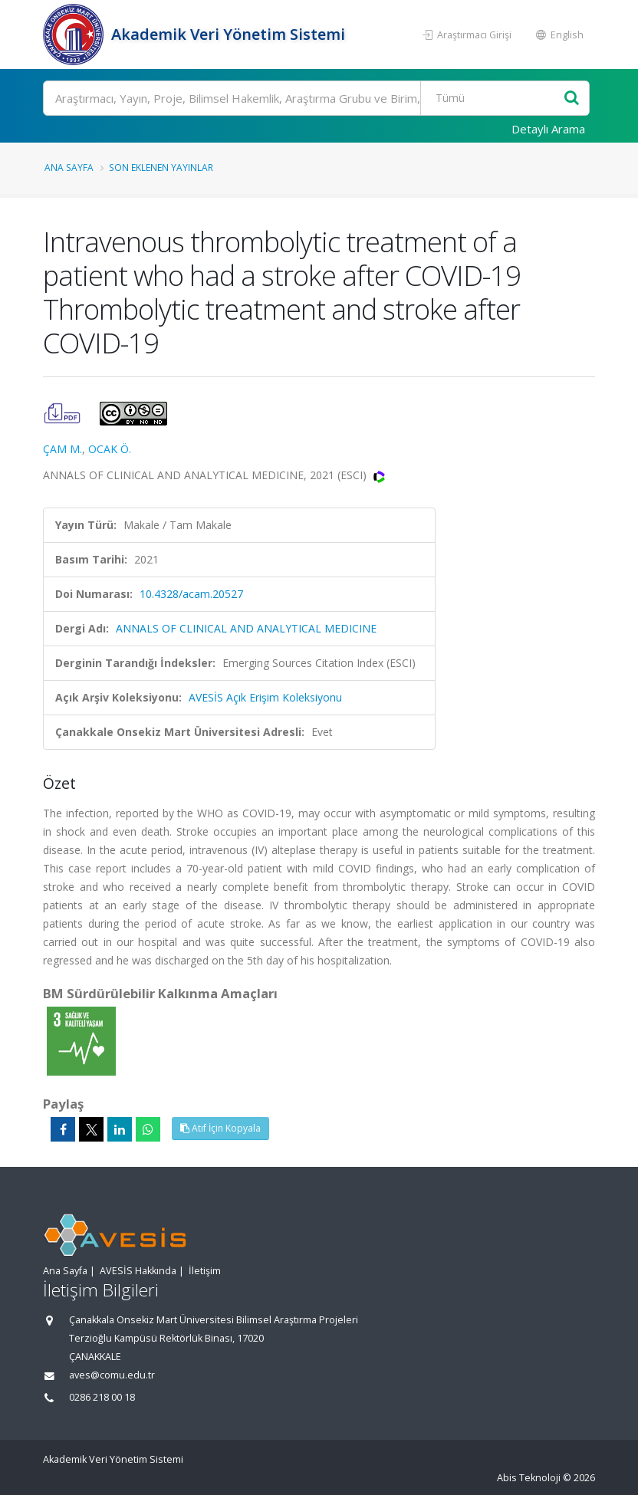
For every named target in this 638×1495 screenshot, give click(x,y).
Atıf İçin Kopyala (220, 1128)
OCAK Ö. (109, 449)
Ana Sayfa (69, 167)
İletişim (205, 1270)
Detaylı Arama (548, 128)
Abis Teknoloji (529, 1477)
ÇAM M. (62, 449)
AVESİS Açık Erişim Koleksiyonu (265, 697)
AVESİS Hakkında (138, 1270)
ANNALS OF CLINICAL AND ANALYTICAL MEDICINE (246, 628)
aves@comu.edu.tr (112, 1375)
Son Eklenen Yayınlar (161, 167)
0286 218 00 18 (102, 1397)
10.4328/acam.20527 (191, 593)
